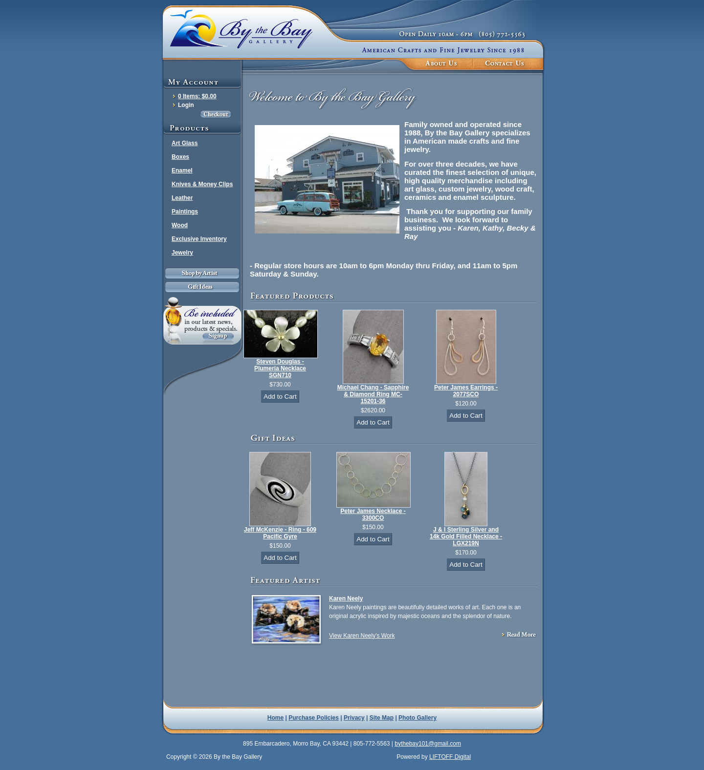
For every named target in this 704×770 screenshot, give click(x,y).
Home (275, 717)
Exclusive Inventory (199, 238)
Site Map (382, 717)
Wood (180, 225)
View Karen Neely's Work (362, 635)
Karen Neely (346, 598)
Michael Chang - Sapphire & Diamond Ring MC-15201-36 (373, 394)
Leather (182, 197)
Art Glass (185, 143)
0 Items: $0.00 (197, 96)
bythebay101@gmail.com (428, 743)
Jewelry (182, 252)
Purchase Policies (313, 717)
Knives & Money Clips (202, 184)
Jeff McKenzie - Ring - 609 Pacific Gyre (280, 533)
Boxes (180, 156)
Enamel (182, 170)
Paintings (185, 211)
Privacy (354, 717)
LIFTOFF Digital (450, 756)
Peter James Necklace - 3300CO (372, 514)
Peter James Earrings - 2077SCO (466, 391)
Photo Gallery (417, 717)
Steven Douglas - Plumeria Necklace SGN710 (280, 368)
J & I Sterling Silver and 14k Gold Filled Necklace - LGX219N (466, 536)
